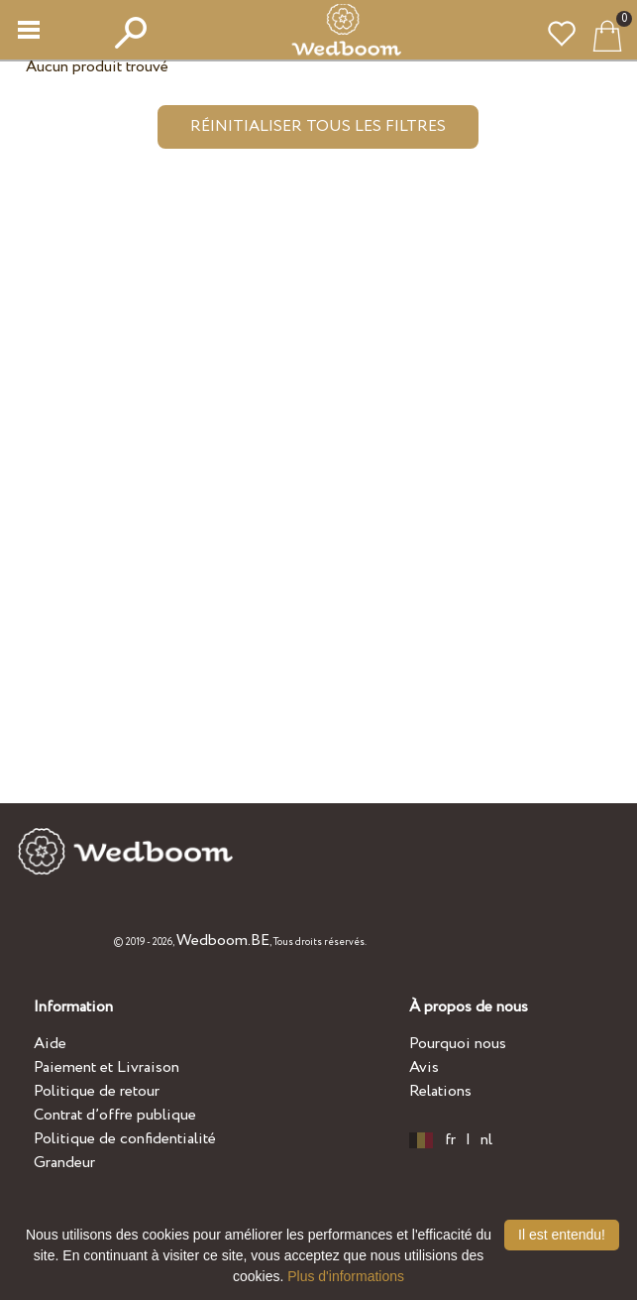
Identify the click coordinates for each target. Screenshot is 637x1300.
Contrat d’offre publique (115, 1115)
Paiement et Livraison (106, 1067)
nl (486, 1140)
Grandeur (64, 1162)
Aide (50, 1043)
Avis (424, 1067)
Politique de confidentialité (125, 1138)
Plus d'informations (345, 1276)
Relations (440, 1091)
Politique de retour (96, 1091)
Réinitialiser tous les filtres (318, 126)
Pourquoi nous (457, 1043)
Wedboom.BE (222, 940)
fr (450, 1140)
